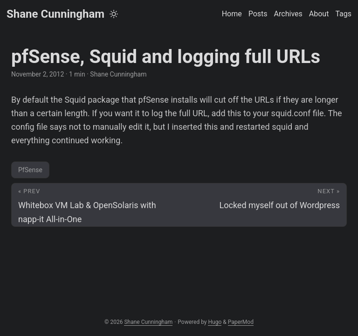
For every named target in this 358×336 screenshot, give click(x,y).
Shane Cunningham (55, 14)
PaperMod (241, 322)
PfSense (30, 170)
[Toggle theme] (113, 14)
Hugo (214, 322)
